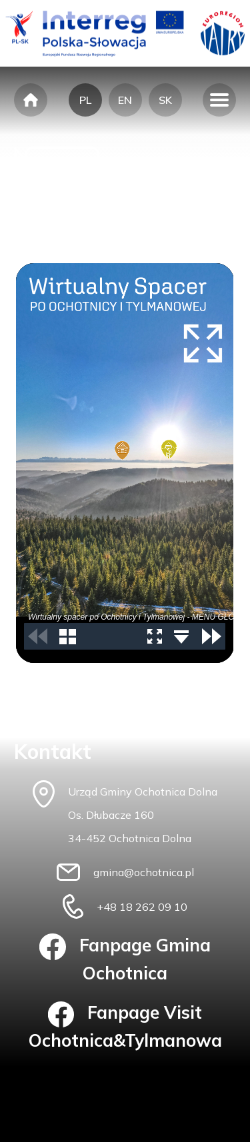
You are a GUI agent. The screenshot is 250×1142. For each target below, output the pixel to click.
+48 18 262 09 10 (142, 906)
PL (85, 100)
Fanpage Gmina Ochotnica (125, 958)
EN (125, 100)
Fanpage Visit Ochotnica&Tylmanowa (125, 1026)
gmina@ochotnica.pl (143, 872)
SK (165, 100)
